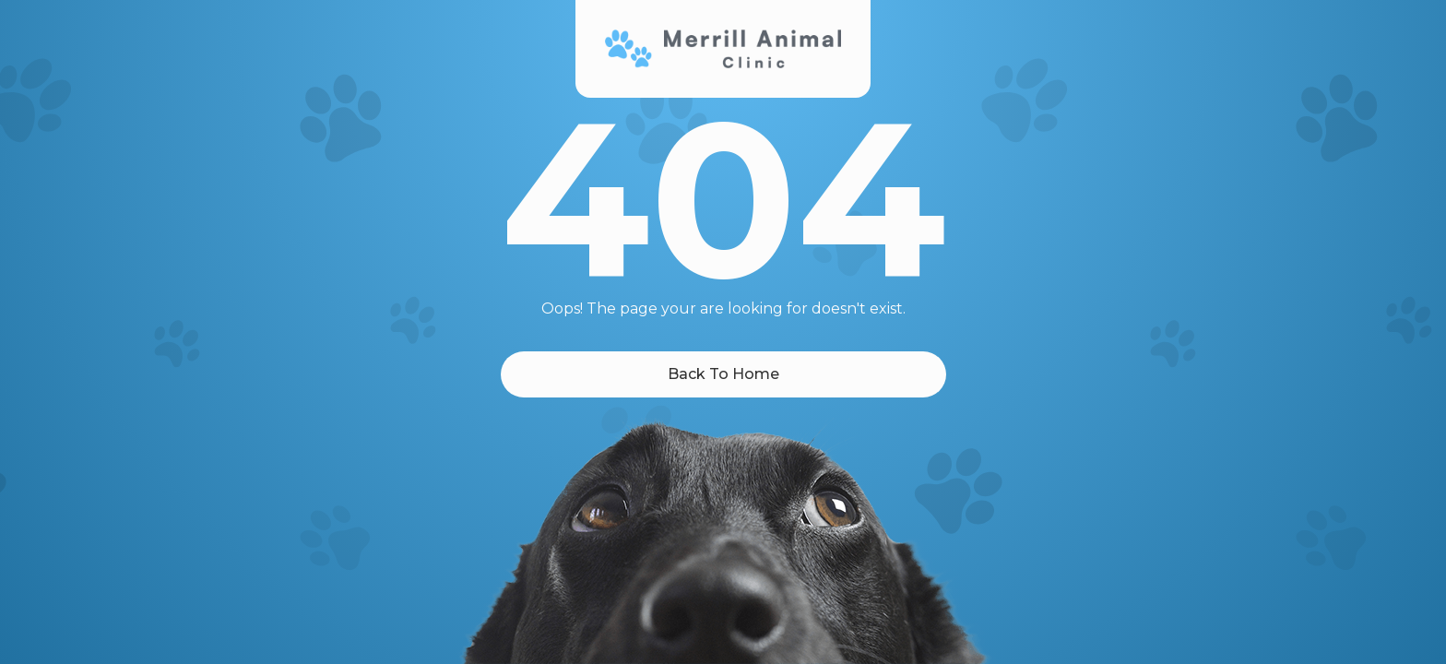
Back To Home (723, 374)
